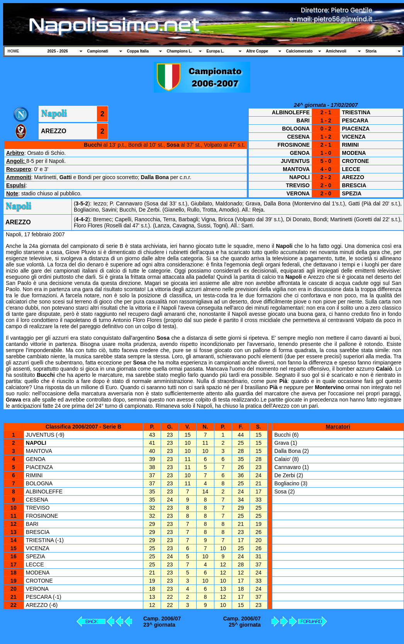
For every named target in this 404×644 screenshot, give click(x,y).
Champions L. (179, 51)
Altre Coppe (257, 51)
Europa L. (215, 51)
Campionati (97, 51)
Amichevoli (336, 51)
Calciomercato (299, 51)
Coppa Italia (138, 51)
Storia (371, 51)
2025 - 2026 (58, 51)
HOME (13, 51)
